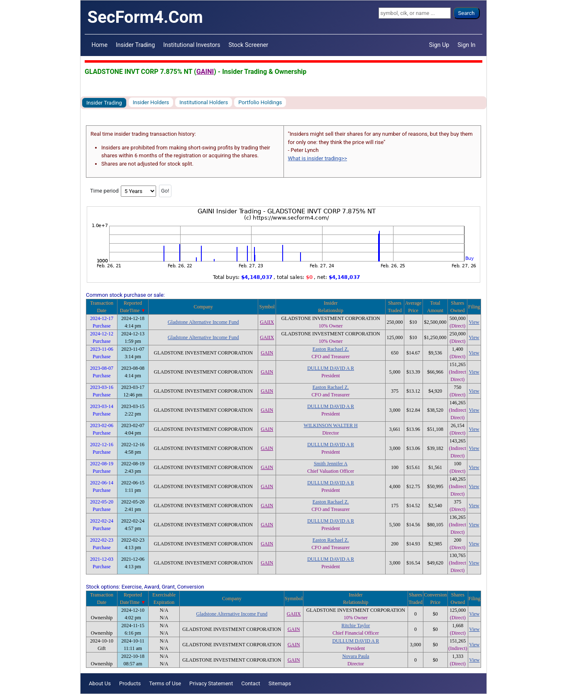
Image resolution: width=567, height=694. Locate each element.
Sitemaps (280, 683)
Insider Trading (135, 45)
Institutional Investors (191, 45)
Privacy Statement (211, 683)
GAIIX (267, 322)
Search (466, 13)
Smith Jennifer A (330, 464)
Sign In (466, 45)
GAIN (267, 353)
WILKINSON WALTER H (331, 425)
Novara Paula (355, 656)
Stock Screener (249, 45)
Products (130, 683)
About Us (100, 683)
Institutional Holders (203, 102)
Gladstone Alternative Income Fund (203, 322)
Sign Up (439, 45)
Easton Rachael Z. (331, 349)
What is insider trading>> (317, 158)
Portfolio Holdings (260, 102)
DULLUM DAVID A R (330, 368)
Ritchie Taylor (356, 625)
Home (100, 45)
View (474, 322)
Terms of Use (165, 683)
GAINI (205, 72)
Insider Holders (151, 102)
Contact (250, 683)
